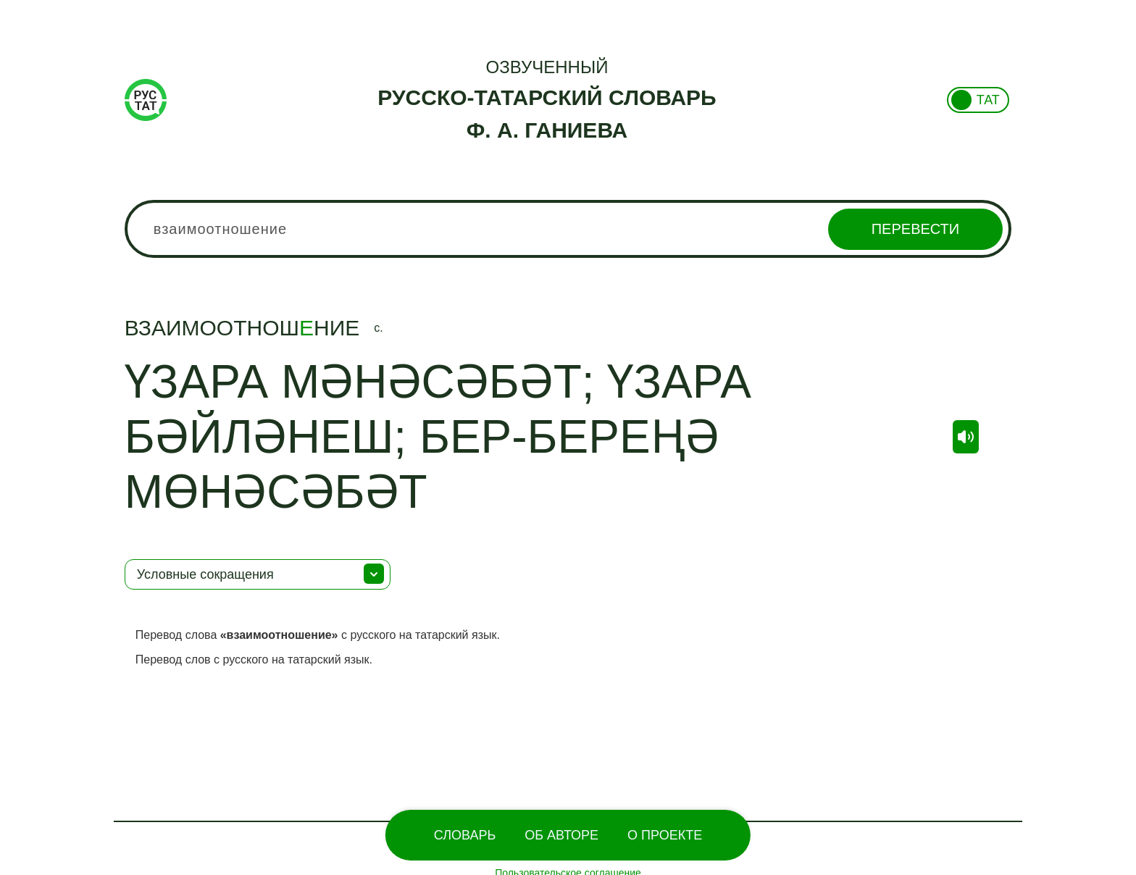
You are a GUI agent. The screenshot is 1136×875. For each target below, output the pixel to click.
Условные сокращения (205, 574)
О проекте (664, 835)
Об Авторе (561, 835)
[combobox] (568, 229)
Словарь (465, 835)
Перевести (915, 229)
